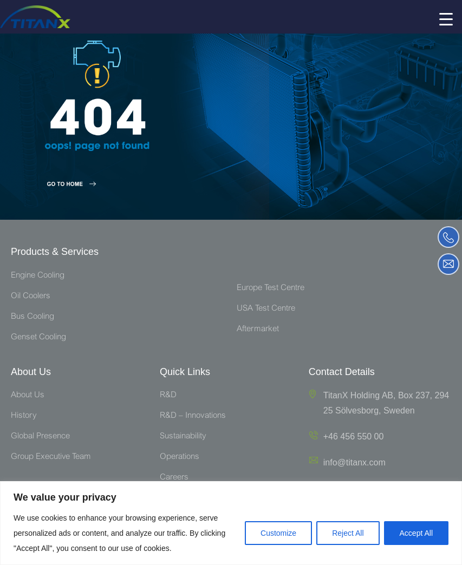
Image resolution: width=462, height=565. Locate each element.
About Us (27, 395)
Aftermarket (258, 329)
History (24, 416)
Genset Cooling (38, 337)
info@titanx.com (354, 462)
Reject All (347, 533)
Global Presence (40, 436)
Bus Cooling (32, 317)
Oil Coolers (30, 296)
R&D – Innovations (193, 416)
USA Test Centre (266, 309)
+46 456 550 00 (353, 436)
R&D (168, 395)
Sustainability (183, 436)
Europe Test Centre (270, 288)
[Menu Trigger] (446, 19)
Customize (278, 533)
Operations (179, 457)
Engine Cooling (37, 276)
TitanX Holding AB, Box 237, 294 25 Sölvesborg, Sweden (386, 403)
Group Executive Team (51, 457)
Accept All (416, 533)
